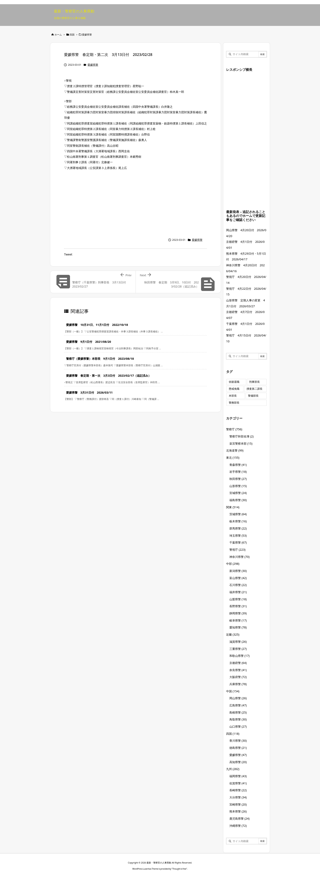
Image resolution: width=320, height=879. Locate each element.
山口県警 (238, 726)
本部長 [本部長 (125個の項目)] (233, 395)
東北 (232, 457)
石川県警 (238, 585)
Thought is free (179, 868)
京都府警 (238, 663)
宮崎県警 (238, 804)
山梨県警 (238, 599)
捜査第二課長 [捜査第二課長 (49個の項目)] (254, 389)
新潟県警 (238, 571)
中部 (232, 564)
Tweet (68, 254)
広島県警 (238, 705)
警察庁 (234, 429)
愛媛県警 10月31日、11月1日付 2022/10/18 (97, 325)
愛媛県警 (87, 34)
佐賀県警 (238, 783)
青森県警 (238, 465)
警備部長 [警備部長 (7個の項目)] (253, 395)
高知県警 (238, 762)
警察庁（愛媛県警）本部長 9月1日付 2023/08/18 (100, 359)
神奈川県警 (239, 557)
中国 (232, 691)
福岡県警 (238, 776)
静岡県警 (238, 613)
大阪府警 (238, 677)
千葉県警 (238, 542)
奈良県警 (238, 670)
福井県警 (238, 592)
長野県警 (238, 606)
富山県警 (238, 578)
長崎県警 (238, 790)
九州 (232, 769)
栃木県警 (238, 521)
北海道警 (234, 450)
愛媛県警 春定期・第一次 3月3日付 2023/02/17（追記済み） (108, 375)
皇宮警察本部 (240, 443)
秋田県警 (238, 479)
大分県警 (238, 797)
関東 (232, 507)
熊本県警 (238, 811)
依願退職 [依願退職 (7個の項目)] (234, 382)
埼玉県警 (238, 535)
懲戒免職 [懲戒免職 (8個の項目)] (234, 389)
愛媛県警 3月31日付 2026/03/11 (89, 392)
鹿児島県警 (239, 818)
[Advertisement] (135, 202)
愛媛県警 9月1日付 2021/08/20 (88, 342)
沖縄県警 (238, 826)
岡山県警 (238, 698)
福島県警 (238, 500)
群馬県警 (238, 528)
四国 (72, 34)
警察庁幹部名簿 (241, 436)
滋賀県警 (238, 642)
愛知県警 (238, 627)
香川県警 (238, 740)
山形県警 (238, 486)
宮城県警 (238, 493)
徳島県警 (238, 748)
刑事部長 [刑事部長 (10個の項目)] (254, 382)
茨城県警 (238, 514)
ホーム (58, 34)
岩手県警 (238, 472)
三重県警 (238, 649)
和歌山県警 (239, 656)
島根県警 (238, 712)
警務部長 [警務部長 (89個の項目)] (234, 402)
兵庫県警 (238, 684)
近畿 (232, 634)
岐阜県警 (238, 620)
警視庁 (237, 550)
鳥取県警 (238, 719)
